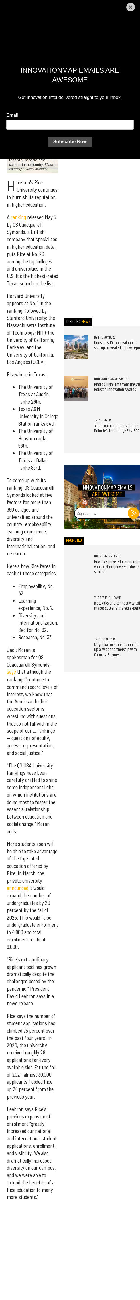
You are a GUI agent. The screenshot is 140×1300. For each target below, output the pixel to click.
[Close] (130, 7)
